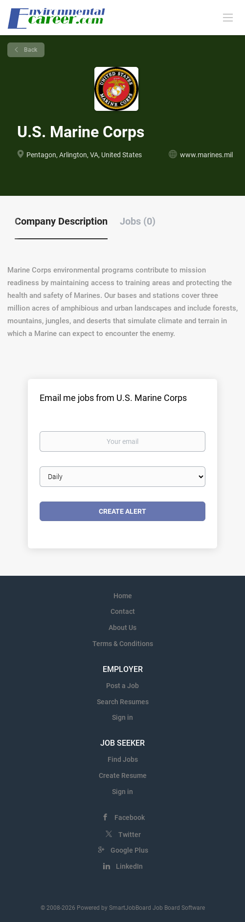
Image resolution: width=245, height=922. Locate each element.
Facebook (129, 817)
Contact (123, 611)
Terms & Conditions (122, 644)
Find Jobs (123, 759)
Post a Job (122, 686)
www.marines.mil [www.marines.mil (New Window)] (206, 155)
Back (29, 49)
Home (122, 596)
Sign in (122, 717)
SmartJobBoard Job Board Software (157, 907)
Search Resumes (123, 702)
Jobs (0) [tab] (138, 221)
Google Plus (129, 850)
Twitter (129, 834)
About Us (122, 627)
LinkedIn (129, 866)
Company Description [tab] (61, 221)
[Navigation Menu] (228, 17)
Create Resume (123, 775)
